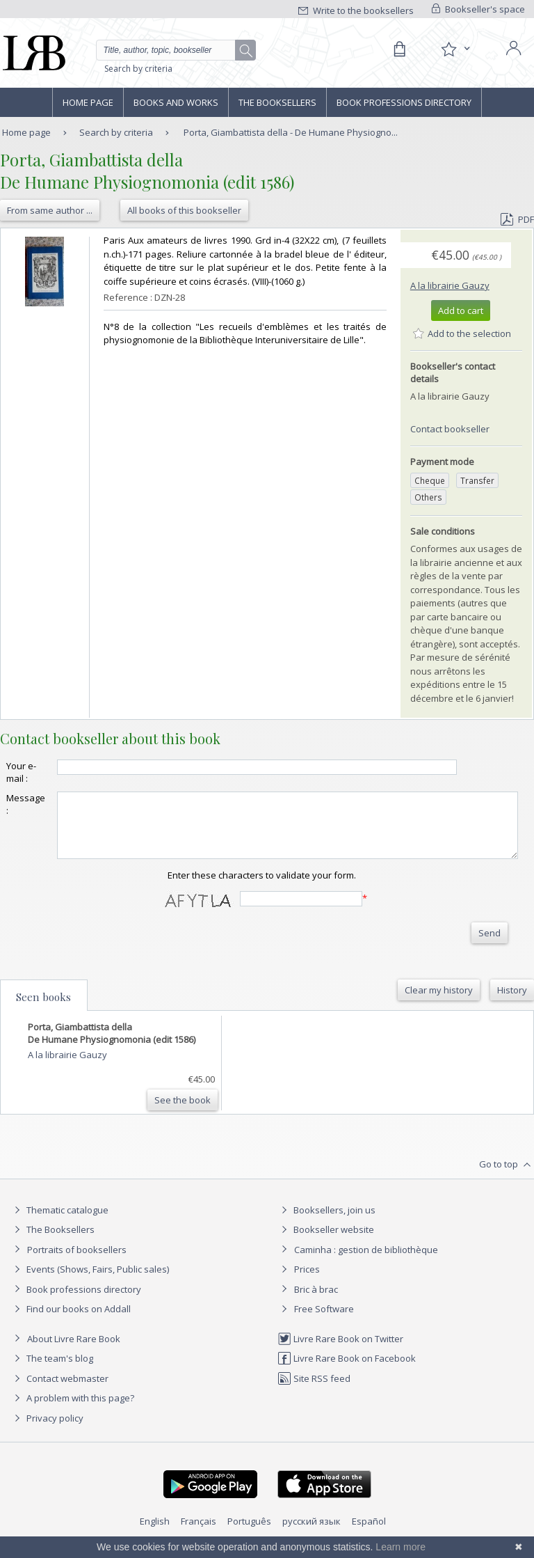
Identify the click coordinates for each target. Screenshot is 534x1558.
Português (249, 1533)
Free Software (324, 1321)
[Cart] (399, 49)
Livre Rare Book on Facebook (346, 1371)
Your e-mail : (21, 772)
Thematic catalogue (59, 1222)
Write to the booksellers (356, 10)
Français (198, 1533)
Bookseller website (325, 1242)
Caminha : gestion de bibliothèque (366, 1262)
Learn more (400, 1546)
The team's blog (51, 1371)
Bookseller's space (478, 9)
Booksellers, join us (326, 1222)
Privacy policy (46, 1431)
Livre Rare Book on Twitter (340, 1351)
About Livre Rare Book (73, 1351)
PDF (517, 219)
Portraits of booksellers (77, 1262)
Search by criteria (138, 68)
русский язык (311, 1533)
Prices (307, 1281)
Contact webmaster (59, 1391)
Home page (88, 102)
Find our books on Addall (70, 1321)
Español (369, 1533)
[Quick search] (176, 50)
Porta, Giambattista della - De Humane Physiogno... (291, 132)
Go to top (506, 1177)
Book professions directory (404, 102)
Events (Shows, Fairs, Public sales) (89, 1282)
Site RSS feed (313, 1391)
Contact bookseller (450, 429)
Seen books (43, 1009)
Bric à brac (316, 1302)
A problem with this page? (72, 1410)
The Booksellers (277, 102)
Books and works (176, 102)
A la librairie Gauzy (450, 285)
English (155, 1533)
